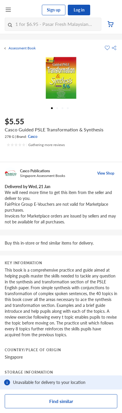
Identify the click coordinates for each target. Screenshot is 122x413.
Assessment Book (22, 48)
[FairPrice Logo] (26, 10)
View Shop (105, 173)
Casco (32, 136)
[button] (114, 48)
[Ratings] (36, 145)
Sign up (53, 9)
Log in (79, 9)
